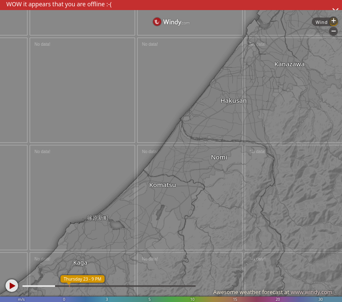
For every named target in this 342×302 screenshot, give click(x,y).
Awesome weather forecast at (272, 292)
